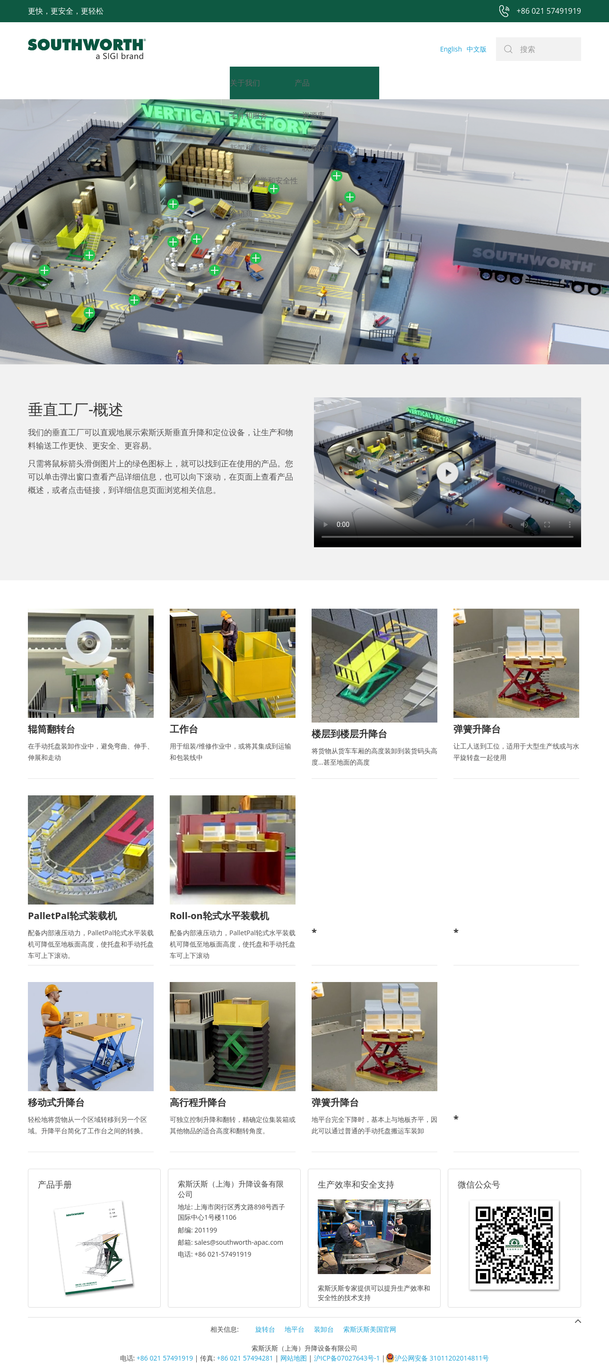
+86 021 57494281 (245, 1357)
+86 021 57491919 (165, 1357)
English (451, 48)
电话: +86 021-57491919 (215, 1253)
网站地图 (293, 1357)
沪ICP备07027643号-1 (347, 1357)
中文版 (477, 48)
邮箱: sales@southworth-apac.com (230, 1242)
